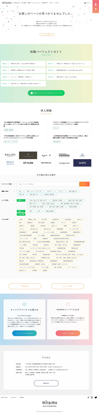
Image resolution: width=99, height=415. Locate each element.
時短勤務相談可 (77, 245)
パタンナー (60, 191)
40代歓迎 (21, 248)
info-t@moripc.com (57, 367)
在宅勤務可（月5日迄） (40, 264)
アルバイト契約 (45, 267)
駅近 (20, 222)
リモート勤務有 (41, 235)
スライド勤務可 (23, 245)
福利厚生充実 (56, 219)
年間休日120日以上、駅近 (62, 241)
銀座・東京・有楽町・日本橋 (56, 206)
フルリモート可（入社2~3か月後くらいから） (40, 248)
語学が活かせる (47, 229)
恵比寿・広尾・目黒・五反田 (75, 200)
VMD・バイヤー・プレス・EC (11, 141)
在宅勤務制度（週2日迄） (56, 251)
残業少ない (22, 225)
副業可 (35, 238)
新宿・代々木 (33, 203)
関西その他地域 (49, 211)
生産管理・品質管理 (9, 129)
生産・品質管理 (23, 254)
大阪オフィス (76, 225)
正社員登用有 (68, 219)
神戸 (39, 211)
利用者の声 (45, 2)
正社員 (21, 219)
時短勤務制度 (60, 229)
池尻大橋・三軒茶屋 (57, 200)
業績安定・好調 (32, 219)
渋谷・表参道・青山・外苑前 (36, 206)
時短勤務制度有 (53, 261)
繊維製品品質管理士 (55, 235)
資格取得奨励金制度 (68, 261)
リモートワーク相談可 (24, 251)
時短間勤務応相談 (61, 248)
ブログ (51, 2)
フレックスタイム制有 (49, 232)
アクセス (56, 2)
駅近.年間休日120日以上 (25, 241)
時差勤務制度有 (63, 232)
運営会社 (22, 397)
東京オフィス (54, 225)
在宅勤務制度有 (71, 251)
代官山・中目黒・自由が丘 (48, 203)
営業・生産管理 (58, 267)
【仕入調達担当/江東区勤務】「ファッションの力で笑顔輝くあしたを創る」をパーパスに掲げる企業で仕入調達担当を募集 (21, 124)
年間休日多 (43, 225)
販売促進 (21, 261)
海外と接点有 (41, 222)
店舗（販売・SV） (34, 194)
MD (20, 191)
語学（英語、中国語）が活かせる (27, 257)
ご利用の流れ (25, 286)
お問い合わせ (4, 397)
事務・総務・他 (57, 141)
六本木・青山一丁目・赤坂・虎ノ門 (38, 200)
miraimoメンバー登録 (67, 333)
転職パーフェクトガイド (34, 2)
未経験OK (52, 222)
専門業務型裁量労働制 (79, 241)
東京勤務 (35, 270)
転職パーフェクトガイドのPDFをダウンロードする (46, 93)
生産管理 (74, 222)
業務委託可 (30, 222)
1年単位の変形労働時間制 (25, 235)
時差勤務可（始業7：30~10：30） (60, 264)
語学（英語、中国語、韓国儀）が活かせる (66, 257)
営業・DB (21, 194)
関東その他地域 (73, 206)
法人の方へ (13, 397)
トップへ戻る (47, 34)
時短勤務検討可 (23, 232)
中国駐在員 (35, 245)
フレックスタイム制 (74, 229)
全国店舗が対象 (46, 254)
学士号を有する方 (40, 251)
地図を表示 (46, 383)
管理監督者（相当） (46, 257)
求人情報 (23, 2)
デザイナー (56, 128)
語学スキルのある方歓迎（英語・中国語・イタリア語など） (70, 254)
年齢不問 (35, 254)
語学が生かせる (34, 229)
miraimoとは (16, 2)
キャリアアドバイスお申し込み (24, 333)
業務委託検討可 (77, 232)
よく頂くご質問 (67, 286)
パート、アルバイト (72, 267)
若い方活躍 (44, 219)
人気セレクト (80, 219)
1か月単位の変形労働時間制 (43, 241)
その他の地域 (21, 214)
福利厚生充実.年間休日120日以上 (61, 238)
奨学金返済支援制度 (24, 264)
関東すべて (21, 200)
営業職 (65, 225)
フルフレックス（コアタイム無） (27, 267)
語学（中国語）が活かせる (61, 245)
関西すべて (21, 211)
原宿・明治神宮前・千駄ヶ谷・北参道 (70, 203)
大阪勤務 (45, 270)
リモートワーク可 (23, 238)
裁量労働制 (35, 232)
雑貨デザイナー (23, 270)
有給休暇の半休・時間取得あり (36, 261)
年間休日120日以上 (70, 235)
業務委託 (32, 225)
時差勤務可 (45, 238)
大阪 (31, 211)
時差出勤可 (46, 245)
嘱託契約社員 (74, 248)
